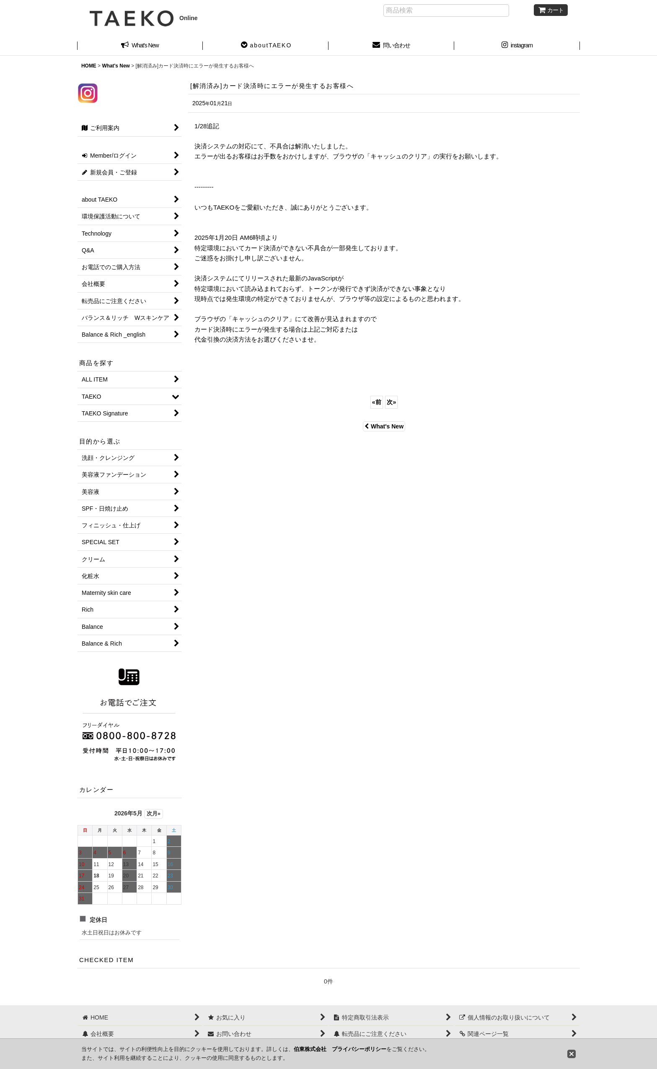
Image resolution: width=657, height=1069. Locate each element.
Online (144, 18)
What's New (384, 426)
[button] (265, 46)
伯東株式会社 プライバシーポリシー (340, 1049)
